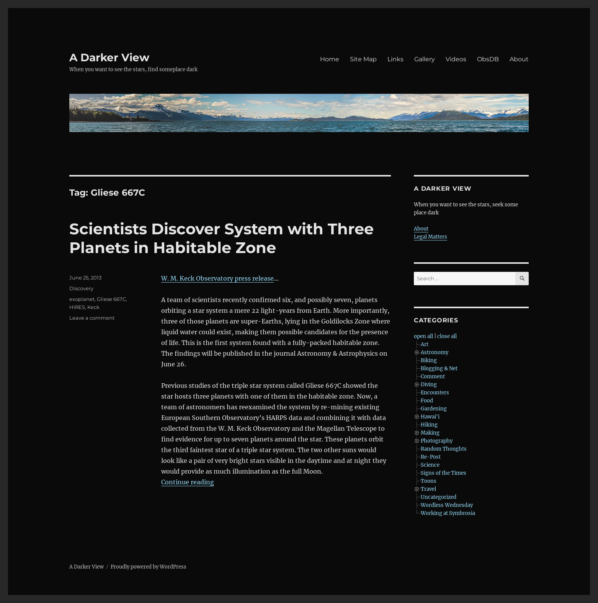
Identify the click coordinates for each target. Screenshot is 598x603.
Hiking (429, 425)
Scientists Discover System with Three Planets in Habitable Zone (221, 238)
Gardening (434, 408)
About (519, 59)
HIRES (77, 307)
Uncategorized (438, 497)
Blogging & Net (439, 368)
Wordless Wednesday (447, 505)
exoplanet (82, 299)
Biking (429, 360)
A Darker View (109, 57)
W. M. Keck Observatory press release (217, 278)
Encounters (435, 392)
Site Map (363, 59)
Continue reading (187, 482)
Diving (429, 384)
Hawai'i (430, 416)
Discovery (81, 288)
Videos (456, 59)
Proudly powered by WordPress (148, 567)
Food (427, 400)
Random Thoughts (444, 449)
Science (430, 465)
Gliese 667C (111, 299)
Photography (437, 441)
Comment (433, 376)
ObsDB (488, 59)
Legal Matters (430, 237)
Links (395, 59)
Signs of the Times (443, 473)
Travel (428, 489)
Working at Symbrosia (448, 513)
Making (430, 433)
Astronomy (434, 352)
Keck (93, 307)
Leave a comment (91, 318)
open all (423, 336)
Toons (428, 481)
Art (424, 344)
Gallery (424, 59)
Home (329, 59)
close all (447, 336)
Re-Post (431, 457)
